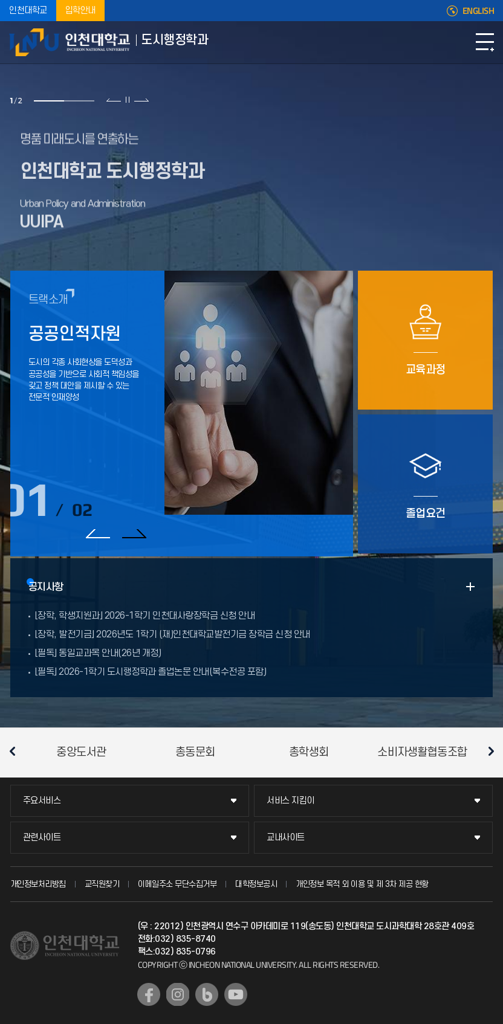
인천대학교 (28, 10)
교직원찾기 (102, 884)
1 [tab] (49, 100)
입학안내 (80, 10)
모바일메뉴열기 (485, 42)
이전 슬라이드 (114, 100)
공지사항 (45, 587)
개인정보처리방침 (38, 884)
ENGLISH (478, 10)
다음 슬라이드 (141, 100)
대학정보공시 (256, 884)
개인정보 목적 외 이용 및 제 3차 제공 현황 (362, 884)
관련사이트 (42, 837)
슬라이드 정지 (128, 100)
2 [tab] (79, 100)
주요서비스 (42, 801)
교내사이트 (286, 837)
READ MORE (470, 586)
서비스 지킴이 (290, 801)
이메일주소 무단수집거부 (177, 884)
